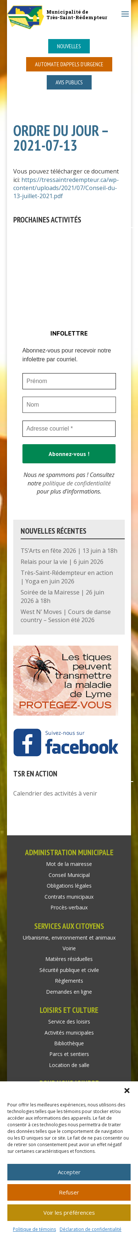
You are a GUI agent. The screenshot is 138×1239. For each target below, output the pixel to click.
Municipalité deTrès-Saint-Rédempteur (76, 14)
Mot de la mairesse (69, 863)
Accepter (69, 1172)
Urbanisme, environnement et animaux (69, 937)
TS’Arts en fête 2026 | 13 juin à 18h (69, 551)
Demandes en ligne (69, 991)
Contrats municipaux (69, 896)
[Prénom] (69, 381)
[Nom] (69, 405)
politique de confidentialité (77, 483)
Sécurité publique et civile (69, 969)
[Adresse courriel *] (69, 429)
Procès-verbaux (69, 907)
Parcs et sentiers (69, 1053)
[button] (127, 1090)
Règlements (69, 980)
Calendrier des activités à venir (55, 793)
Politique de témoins (34, 1229)
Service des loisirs (69, 1021)
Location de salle (69, 1064)
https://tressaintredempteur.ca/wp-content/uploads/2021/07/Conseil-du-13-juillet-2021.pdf (66, 188)
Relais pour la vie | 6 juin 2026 (62, 562)
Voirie (69, 948)
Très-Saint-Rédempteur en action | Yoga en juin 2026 (67, 577)
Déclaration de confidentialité (90, 1229)
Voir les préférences (69, 1212)
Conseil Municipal (69, 874)
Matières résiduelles (69, 958)
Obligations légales (69, 885)
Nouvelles (69, 46)
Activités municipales (69, 1032)
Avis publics (69, 82)
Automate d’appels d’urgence (69, 64)
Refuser (69, 1192)
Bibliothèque (69, 1043)
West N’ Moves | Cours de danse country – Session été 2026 (66, 616)
